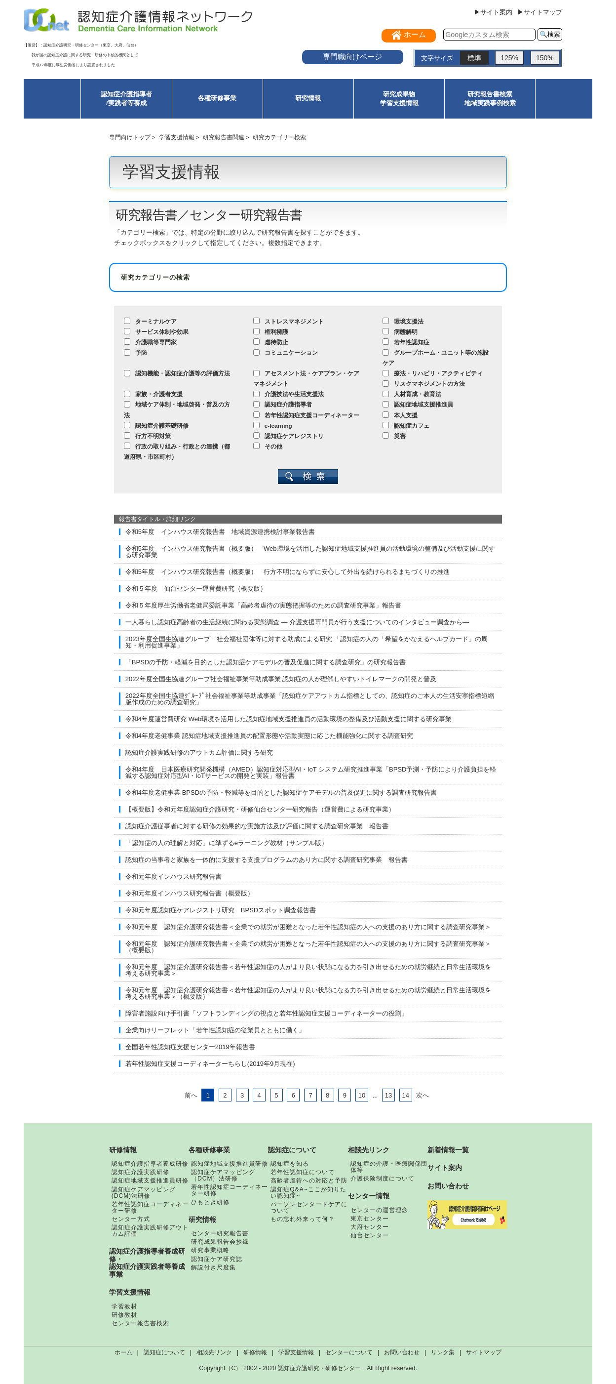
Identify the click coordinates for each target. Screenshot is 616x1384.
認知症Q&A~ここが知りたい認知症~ (308, 1192)
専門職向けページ (352, 56)
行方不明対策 (147, 436)
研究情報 (308, 98)
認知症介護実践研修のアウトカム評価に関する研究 (199, 752)
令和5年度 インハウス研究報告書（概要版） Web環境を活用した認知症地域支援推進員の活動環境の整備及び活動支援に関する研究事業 (310, 552)
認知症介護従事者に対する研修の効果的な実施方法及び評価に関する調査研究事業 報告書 (256, 826)
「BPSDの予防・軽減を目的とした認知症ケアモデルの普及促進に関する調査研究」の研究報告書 (265, 662)
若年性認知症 (406, 342)
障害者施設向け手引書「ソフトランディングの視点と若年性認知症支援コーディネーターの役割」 (266, 1013)
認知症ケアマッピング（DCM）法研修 (223, 1175)
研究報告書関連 (223, 137)
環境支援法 (403, 321)
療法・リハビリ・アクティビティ (433, 373)
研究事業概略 (210, 1250)
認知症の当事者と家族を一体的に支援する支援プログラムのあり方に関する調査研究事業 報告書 (266, 859)
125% (509, 58)
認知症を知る (289, 1163)
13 (388, 1095)
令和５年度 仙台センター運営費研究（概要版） (196, 588)
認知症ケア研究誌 (216, 1259)
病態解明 (400, 331)
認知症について (292, 1150)
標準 (474, 58)
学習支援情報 (176, 137)
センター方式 (131, 1219)
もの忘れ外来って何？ (302, 1219)
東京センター (369, 1218)
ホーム (123, 1352)
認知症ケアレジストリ (288, 436)
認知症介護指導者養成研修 (150, 1163)
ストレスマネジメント (288, 321)
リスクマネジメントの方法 (424, 383)
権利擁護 (270, 331)
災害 (394, 436)
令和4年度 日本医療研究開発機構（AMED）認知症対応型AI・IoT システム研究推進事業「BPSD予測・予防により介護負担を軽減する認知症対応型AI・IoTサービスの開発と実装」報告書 (311, 772)
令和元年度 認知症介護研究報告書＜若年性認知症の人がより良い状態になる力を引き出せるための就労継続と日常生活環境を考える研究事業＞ (308, 970)
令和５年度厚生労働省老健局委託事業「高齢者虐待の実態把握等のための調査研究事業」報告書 (263, 605)
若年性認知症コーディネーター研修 (150, 1207)
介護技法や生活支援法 (288, 394)
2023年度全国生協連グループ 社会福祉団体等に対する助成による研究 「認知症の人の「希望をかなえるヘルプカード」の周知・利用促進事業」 (306, 642)
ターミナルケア (150, 321)
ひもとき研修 (210, 1202)
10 (361, 1095)
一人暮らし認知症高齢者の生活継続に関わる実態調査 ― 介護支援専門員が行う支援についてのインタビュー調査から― (297, 622)
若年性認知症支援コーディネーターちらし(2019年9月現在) (210, 1063)
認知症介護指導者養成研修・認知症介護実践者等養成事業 (147, 1262)
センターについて (349, 1352)
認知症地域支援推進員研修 (150, 1180)
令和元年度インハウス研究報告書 (173, 876)
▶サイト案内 (493, 12)
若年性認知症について (302, 1172)
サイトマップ (483, 1352)
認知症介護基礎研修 (156, 425)
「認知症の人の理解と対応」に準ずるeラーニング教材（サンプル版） (226, 843)
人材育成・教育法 (412, 394)
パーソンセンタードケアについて (308, 1207)
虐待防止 (270, 342)
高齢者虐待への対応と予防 (308, 1180)
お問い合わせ (448, 1186)
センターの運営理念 (379, 1210)
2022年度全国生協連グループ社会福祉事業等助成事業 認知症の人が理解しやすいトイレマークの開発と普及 (281, 679)
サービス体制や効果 (156, 331)
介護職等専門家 (150, 342)
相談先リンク (368, 1150)
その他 (267, 446)
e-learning (272, 425)
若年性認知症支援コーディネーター (306, 415)
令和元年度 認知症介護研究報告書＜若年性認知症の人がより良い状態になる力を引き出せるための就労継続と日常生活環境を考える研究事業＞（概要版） (308, 993)
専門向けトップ (130, 137)
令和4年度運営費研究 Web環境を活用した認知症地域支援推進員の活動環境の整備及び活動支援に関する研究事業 (288, 719)
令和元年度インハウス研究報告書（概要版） (189, 893)
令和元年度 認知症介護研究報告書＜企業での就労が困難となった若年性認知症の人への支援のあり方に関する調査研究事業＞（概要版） (308, 947)
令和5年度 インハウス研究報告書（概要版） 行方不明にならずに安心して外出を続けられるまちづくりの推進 (287, 571)
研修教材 (124, 1314)
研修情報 (123, 1150)
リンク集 (443, 1352)
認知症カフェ (406, 425)
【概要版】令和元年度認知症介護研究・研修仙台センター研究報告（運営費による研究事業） (260, 809)
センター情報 (368, 1196)
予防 (135, 352)
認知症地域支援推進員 (418, 404)
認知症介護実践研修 (140, 1172)
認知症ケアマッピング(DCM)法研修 (144, 1192)
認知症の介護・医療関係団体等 (388, 1167)
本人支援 (400, 415)
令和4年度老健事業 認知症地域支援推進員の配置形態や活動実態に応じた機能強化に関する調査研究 (269, 735)
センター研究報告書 (220, 1233)
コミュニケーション (285, 352)
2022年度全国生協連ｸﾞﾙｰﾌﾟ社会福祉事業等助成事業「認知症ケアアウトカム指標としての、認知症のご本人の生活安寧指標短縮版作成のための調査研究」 (309, 699)
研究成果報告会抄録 (220, 1241)
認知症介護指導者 (282, 404)
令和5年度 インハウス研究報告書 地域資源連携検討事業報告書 (220, 531)
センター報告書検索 (140, 1323)
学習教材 (124, 1306)
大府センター (369, 1226)
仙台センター (369, 1235)
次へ (422, 1095)
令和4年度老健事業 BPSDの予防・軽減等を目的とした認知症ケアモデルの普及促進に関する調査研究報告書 (281, 792)
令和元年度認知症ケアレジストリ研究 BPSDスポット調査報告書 (220, 910)
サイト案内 (444, 1168)
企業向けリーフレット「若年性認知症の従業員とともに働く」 (215, 1030)
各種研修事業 (217, 98)
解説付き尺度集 (213, 1267)
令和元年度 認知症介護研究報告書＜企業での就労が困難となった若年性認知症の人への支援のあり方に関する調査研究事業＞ (308, 927)
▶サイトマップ (539, 12)
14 (405, 1095)
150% (545, 58)
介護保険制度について (382, 1178)
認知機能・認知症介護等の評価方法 (177, 373)
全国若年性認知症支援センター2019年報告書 (190, 1047)
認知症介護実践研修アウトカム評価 (150, 1230)
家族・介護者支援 (153, 394)
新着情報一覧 (448, 1150)
